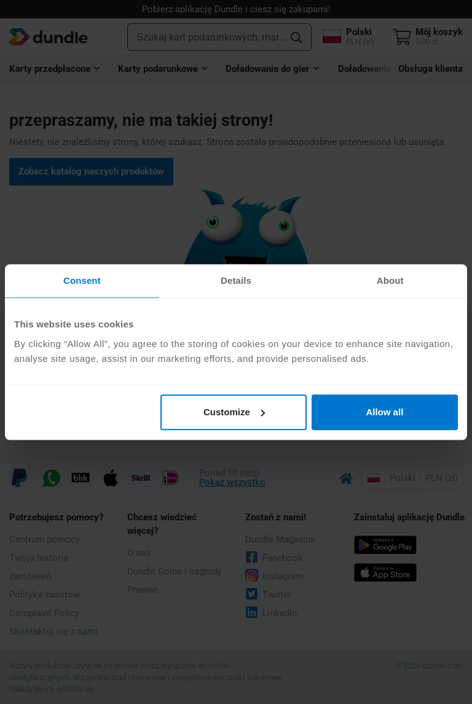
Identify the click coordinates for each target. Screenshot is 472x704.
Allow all (384, 412)
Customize (234, 412)
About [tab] (390, 280)
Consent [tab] (82, 280)
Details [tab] (236, 280)
